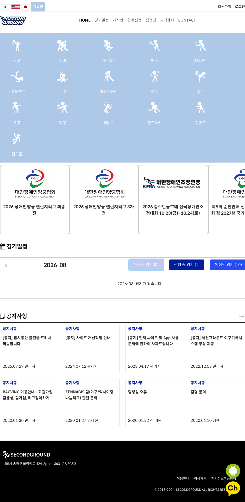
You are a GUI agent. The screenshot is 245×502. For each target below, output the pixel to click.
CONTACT (187, 20)
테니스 (108, 122)
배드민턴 (200, 60)
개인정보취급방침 (223, 478)
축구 (16, 122)
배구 (154, 60)
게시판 (118, 20)
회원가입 (224, 6)
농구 (16, 60)
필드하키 (154, 122)
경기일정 (102, 20)
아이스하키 (109, 91)
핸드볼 (16, 154)
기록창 (38, 6)
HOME (85, 20)
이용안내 (183, 478)
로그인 (240, 6)
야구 (154, 91)
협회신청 (134, 20)
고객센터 (167, 20)
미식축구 (108, 60)
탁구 (62, 122)
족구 (200, 91)
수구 (62, 91)
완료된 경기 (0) (146, 264)
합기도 (200, 122)
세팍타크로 (17, 91)
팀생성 (150, 20)
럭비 (62, 60)
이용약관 (200, 478)
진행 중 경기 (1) (187, 264)
